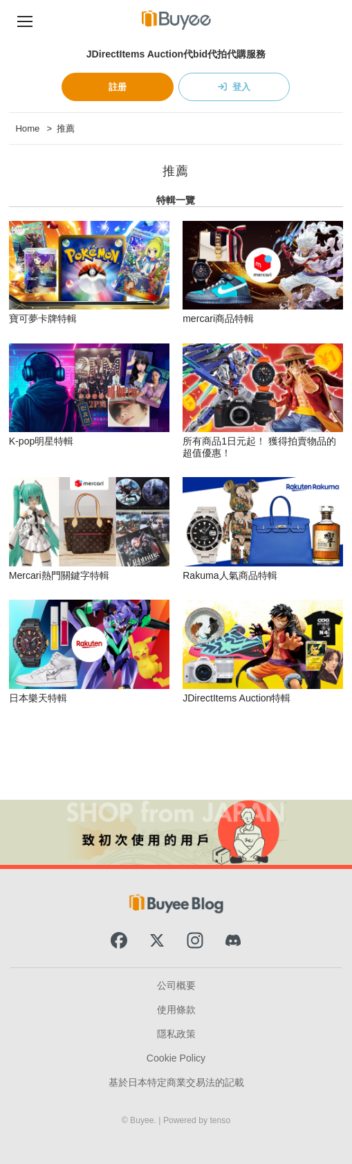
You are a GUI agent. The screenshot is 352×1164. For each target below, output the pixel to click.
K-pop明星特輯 (41, 441)
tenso (220, 1120)
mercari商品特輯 (218, 318)
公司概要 (176, 985)
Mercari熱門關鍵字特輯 (59, 575)
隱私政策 (176, 1033)
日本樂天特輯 (38, 698)
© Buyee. (140, 1120)
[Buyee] (176, 20)
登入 (241, 87)
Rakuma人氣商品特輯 (230, 575)
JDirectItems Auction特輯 (236, 698)
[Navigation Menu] (24, 19)
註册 (118, 87)
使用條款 (176, 1009)
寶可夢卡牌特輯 (43, 318)
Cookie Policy (176, 1058)
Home (27, 128)
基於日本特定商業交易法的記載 (176, 1082)
